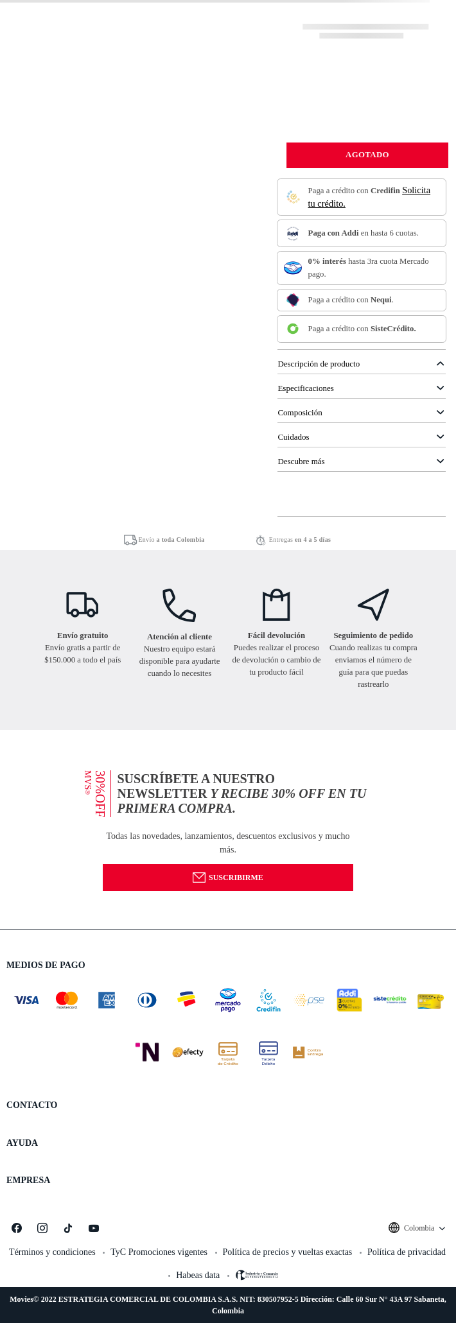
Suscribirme (228, 877)
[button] (228, 829)
